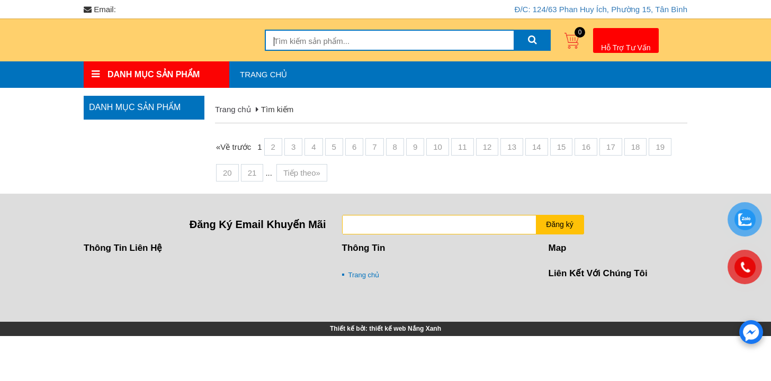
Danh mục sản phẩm (135, 107)
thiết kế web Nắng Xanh (405, 328)
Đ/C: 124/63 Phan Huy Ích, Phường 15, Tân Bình (601, 9)
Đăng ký (559, 224)
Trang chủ (263, 74)
